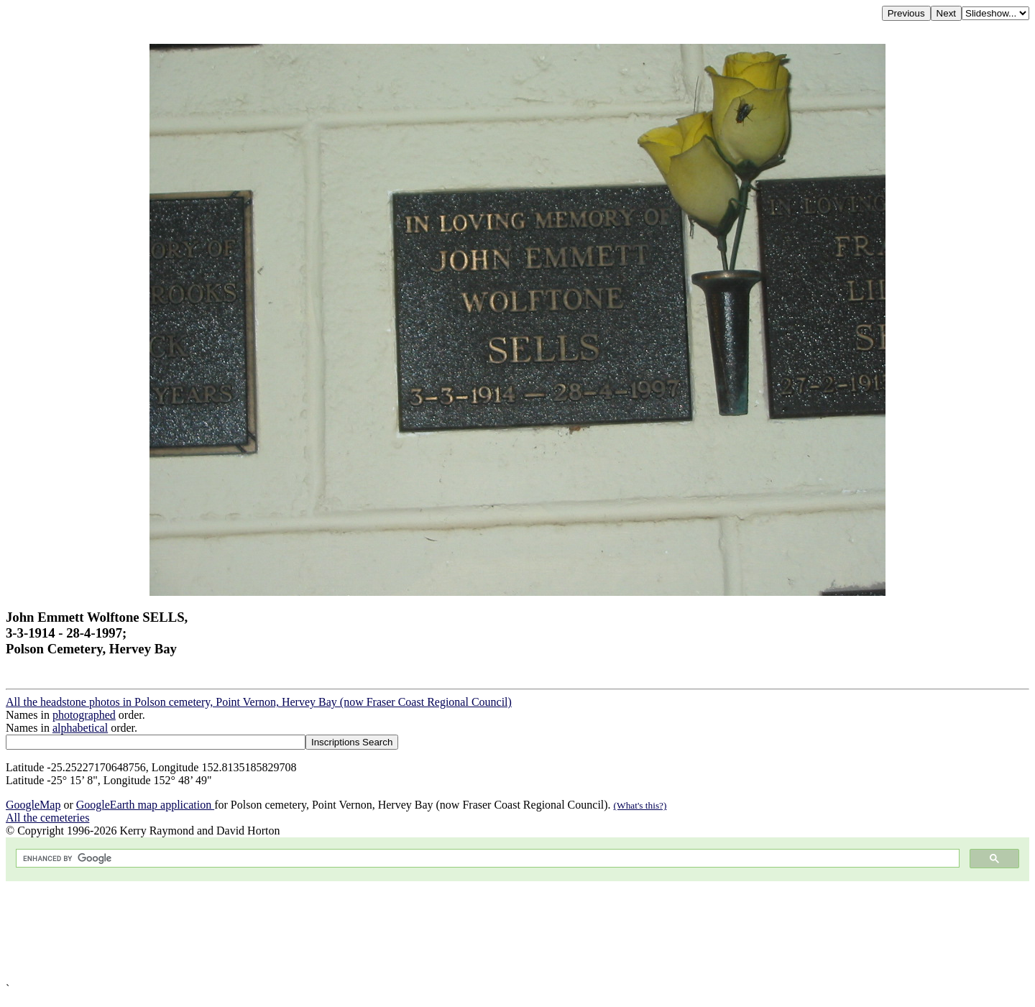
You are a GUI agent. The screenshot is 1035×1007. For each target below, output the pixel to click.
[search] (486, 858)
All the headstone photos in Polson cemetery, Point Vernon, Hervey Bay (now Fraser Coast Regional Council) (259, 702)
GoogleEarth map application (145, 805)
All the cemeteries (47, 817)
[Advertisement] (437, 932)
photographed (84, 715)
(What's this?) (640, 805)
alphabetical (80, 728)
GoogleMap (33, 805)
